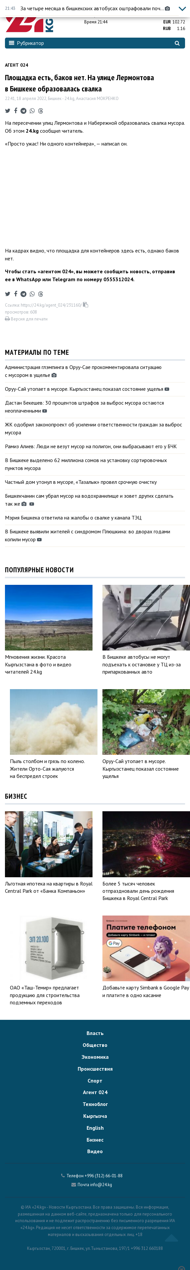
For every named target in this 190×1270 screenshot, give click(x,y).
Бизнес (95, 1139)
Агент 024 (16, 65)
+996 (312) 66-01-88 (104, 1176)
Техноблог (95, 1104)
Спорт (95, 1080)
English (95, 1127)
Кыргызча (95, 1116)
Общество (95, 1045)
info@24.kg (101, 1184)
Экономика (95, 1056)
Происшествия (95, 1068)
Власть (95, 1033)
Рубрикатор (26, 43)
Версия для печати (26, 319)
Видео (95, 1151)
